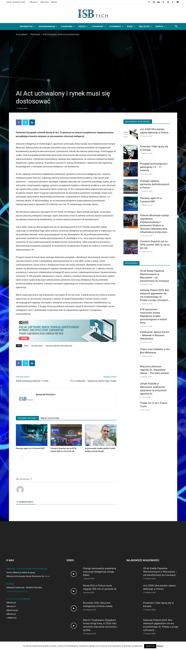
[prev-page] (18, 457)
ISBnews (54, 2)
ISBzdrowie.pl (12, 610)
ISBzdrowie (44, 2)
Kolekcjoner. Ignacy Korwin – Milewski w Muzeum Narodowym (154, 335)
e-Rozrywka (68, 26)
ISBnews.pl (11, 602)
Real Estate (145, 26)
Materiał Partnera (45, 394)
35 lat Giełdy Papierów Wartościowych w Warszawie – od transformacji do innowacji (160, 571)
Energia (160, 26)
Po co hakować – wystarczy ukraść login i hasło (93, 381)
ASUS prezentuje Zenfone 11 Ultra (32, 381)
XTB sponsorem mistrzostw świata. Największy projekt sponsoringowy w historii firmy (153, 316)
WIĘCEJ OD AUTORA (50, 418)
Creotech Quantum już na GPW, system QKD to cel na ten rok (155, 244)
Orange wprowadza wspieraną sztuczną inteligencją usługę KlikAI (99, 571)
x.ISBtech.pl (11, 618)
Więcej (160, 646)
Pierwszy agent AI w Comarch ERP (30, 448)
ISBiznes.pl (11, 614)
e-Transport (98, 26)
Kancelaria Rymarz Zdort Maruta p (59, 346)
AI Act (26, 346)
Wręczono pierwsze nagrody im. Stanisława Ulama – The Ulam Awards (154, 370)
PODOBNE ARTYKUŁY (27, 418)
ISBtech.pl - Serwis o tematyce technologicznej (26, 569)
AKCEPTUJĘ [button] (150, 646)
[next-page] (22, 457)
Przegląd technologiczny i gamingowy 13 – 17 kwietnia (154, 167)
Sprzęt (131, 26)
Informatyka (27, 26)
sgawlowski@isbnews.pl (16, 591)
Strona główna (21, 34)
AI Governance (37, 346)
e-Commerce (116, 26)
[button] (176, 26)
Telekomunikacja (47, 26)
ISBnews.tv (11, 606)
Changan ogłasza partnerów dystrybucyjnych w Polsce (154, 184)
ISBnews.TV (34, 2)
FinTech (83, 26)
